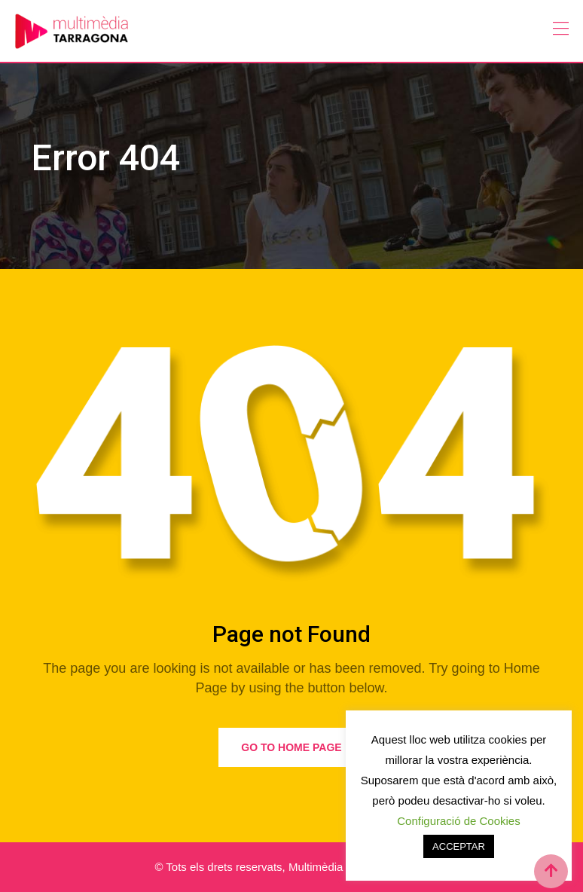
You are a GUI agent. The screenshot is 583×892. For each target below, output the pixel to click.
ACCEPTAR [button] (458, 846)
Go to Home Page (291, 747)
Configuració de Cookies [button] (458, 820)
